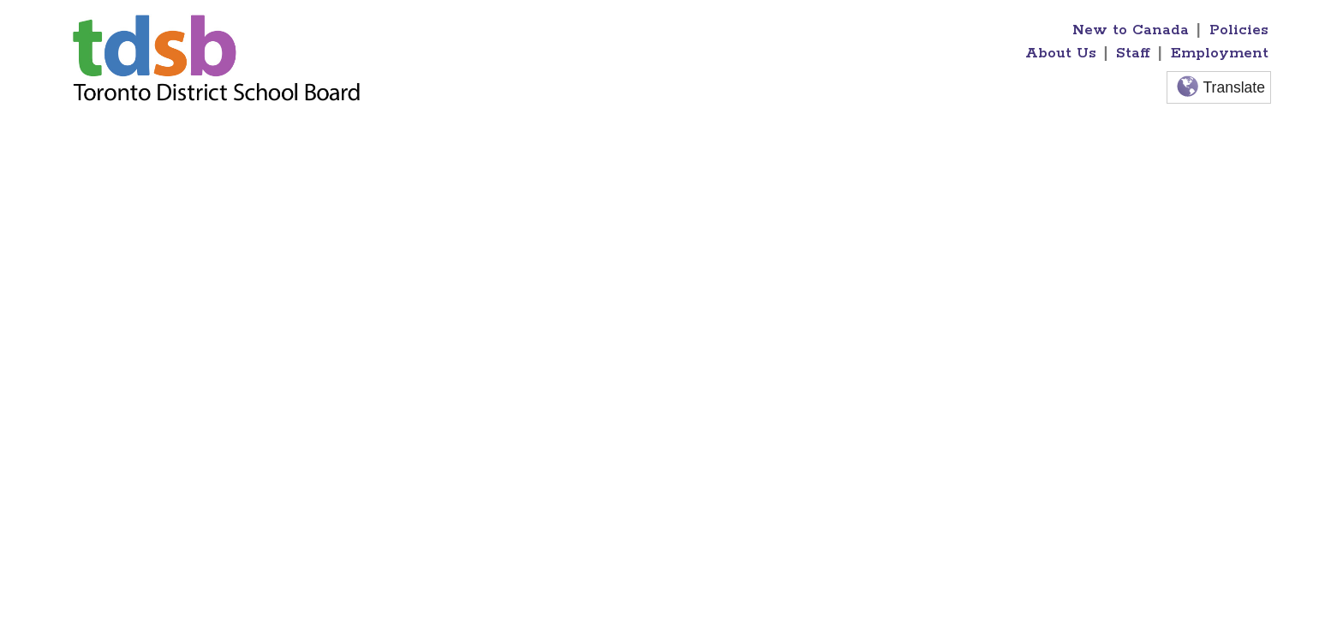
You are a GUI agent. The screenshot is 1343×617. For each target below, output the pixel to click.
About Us (1060, 53)
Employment (1219, 53)
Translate (1219, 87)
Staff (1133, 53)
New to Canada (1130, 30)
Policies (1238, 30)
